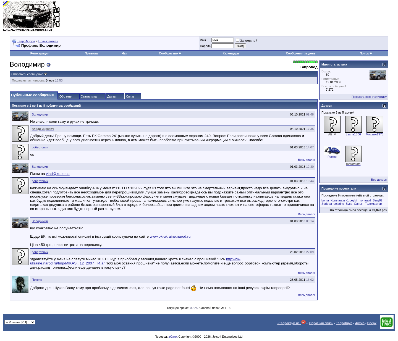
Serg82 (377, 200)
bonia (325, 200)
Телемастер (373, 203)
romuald (365, 200)
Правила (91, 53)
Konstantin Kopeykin (344, 200)
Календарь (231, 53)
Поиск (366, 53)
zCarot (173, 336)
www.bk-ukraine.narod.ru (170, 236)
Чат (124, 53)
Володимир (40, 114)
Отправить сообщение (27, 74)
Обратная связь (321, 323)
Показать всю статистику (369, 96)
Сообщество (170, 53)
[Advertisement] (294, 16)
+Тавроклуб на (291, 323)
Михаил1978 (375, 134)
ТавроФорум (26, 41)
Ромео (332, 156)
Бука (349, 203)
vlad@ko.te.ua (57, 174)
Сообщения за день (300, 53)
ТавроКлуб (344, 323)
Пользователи (48, 41)
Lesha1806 (353, 134)
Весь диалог (306, 159)
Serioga (326, 203)
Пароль (205, 46)
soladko (339, 203)
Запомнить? (246, 40)
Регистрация (39, 53)
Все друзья (379, 179)
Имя (203, 40)
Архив (360, 323)
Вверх (371, 323)
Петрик (37, 279)
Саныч (358, 203)
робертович (40, 147)
